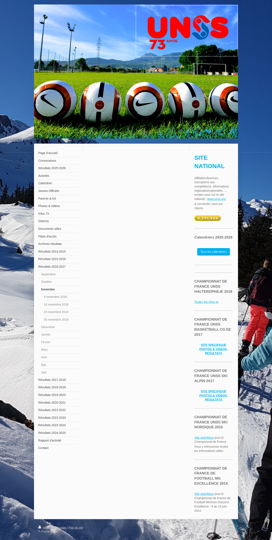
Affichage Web (225, 531)
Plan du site (76, 527)
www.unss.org (216, 199)
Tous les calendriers (213, 251)
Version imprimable (52, 527)
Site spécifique (204, 437)
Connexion (227, 527)
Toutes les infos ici (206, 302)
